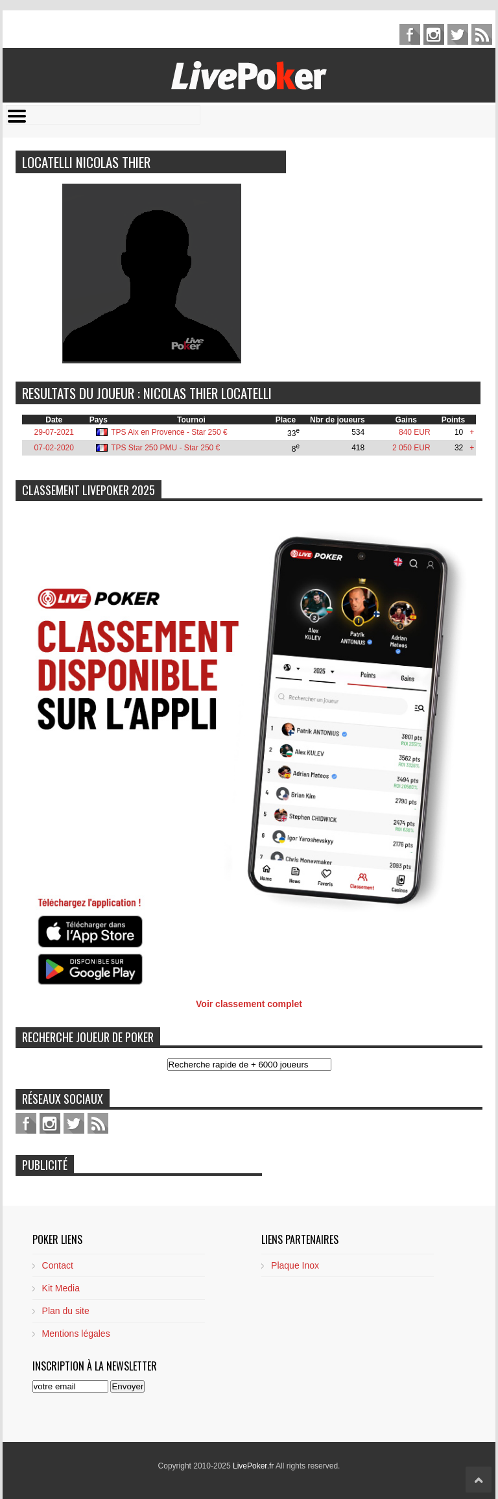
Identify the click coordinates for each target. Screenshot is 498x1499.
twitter (457, 34)
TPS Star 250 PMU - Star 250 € (165, 447)
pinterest (433, 34)
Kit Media (61, 1288)
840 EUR (415, 432)
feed (481, 34)
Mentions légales (76, 1333)
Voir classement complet (249, 1004)
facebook (409, 34)
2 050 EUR (411, 447)
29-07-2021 (54, 432)
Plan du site (65, 1311)
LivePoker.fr (254, 1465)
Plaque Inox (295, 1265)
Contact (57, 1265)
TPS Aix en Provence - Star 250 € (169, 432)
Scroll (479, 1480)
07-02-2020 (54, 447)
